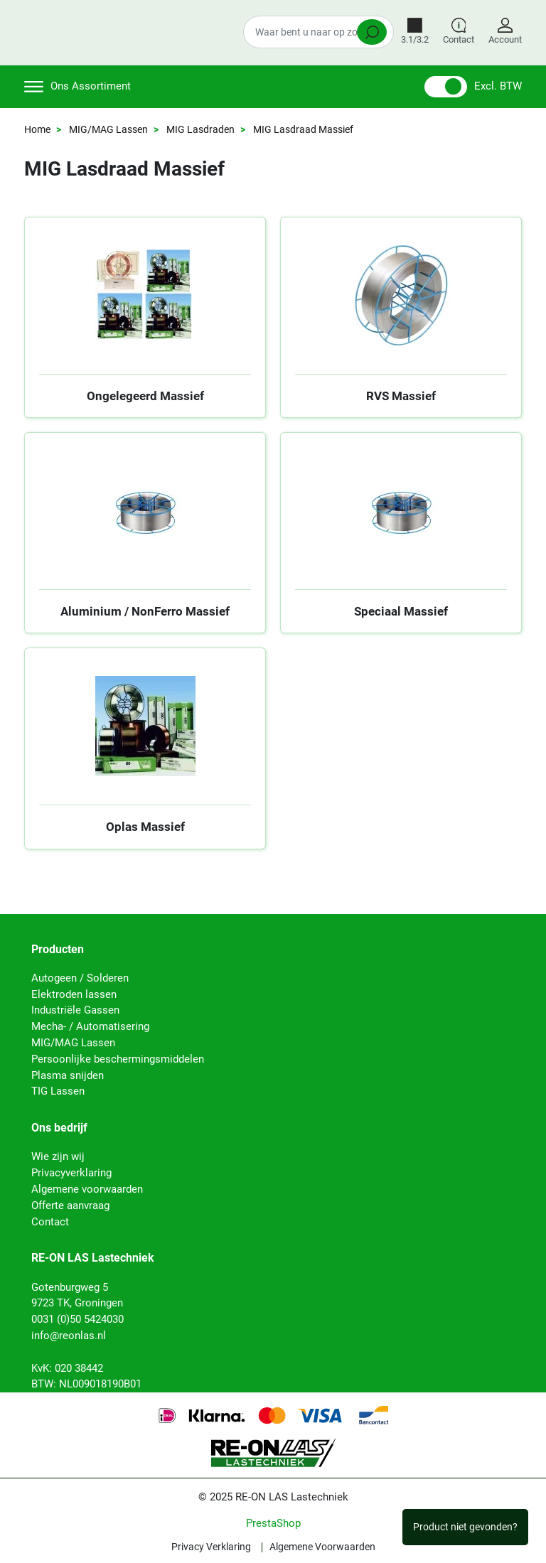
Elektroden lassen (74, 994)
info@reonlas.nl (68, 1335)
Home (37, 129)
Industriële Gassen (75, 1010)
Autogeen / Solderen (80, 978)
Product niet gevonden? (465, 1526)
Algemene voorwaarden (87, 1189)
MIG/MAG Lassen (108, 129)
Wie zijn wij (58, 1156)
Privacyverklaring (71, 1172)
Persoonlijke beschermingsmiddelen (117, 1059)
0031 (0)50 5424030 (77, 1319)
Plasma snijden (67, 1075)
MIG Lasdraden (200, 129)
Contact (50, 1221)
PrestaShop (273, 1523)
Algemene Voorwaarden (322, 1547)
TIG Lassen (58, 1091)
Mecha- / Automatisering (90, 1026)
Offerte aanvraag (70, 1205)
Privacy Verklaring (211, 1547)
